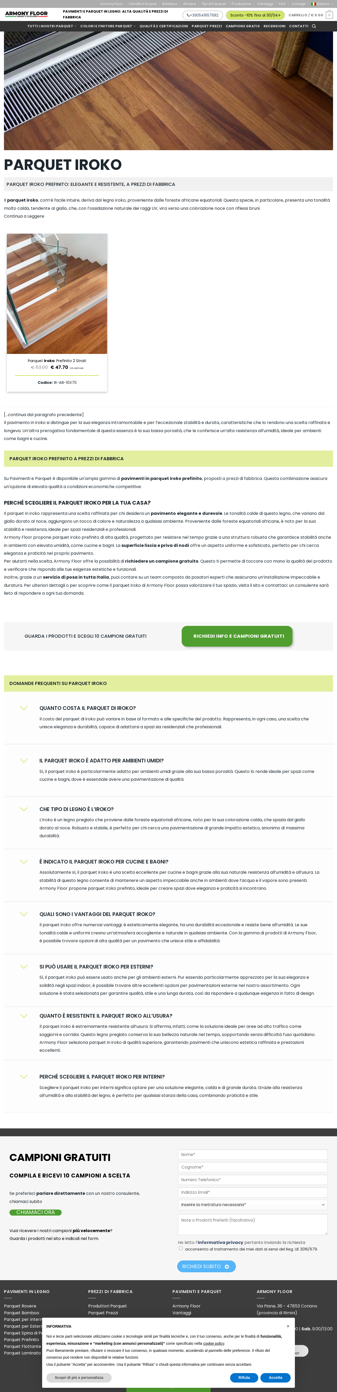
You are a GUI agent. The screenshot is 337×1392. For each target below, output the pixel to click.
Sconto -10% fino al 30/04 (255, 15)
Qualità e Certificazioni (164, 26)
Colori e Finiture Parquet (108, 26)
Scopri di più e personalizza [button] (79, 1377)
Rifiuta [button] (244, 1377)
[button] (288, 1326)
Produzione (241, 4)
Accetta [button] (275, 1377)
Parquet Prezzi (103, 1313)
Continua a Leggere (24, 216)
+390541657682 (203, 15)
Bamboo (169, 4)
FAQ (282, 4)
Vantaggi (265, 4)
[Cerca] (314, 26)
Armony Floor (111, 4)
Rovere (190, 4)
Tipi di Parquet (214, 4)
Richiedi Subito (205, 1266)
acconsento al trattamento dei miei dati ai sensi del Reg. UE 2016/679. (251, 1249)
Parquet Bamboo (21, 1313)
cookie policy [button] (213, 1343)
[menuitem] (322, 4)
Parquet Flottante (22, 1346)
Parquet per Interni (23, 1319)
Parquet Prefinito (21, 1340)
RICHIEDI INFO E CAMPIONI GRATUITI (239, 636)
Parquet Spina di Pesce (27, 1333)
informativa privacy (220, 1242)
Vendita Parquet (143, 4)
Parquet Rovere (20, 1306)
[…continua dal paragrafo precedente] (44, 415)
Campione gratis (243, 26)
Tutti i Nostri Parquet (52, 26)
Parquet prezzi (207, 26)
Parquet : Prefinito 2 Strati (57, 360)
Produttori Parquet (107, 1306)
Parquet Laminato (22, 1353)
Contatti (298, 26)
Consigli (298, 4)
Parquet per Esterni (24, 1326)
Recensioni (275, 26)
